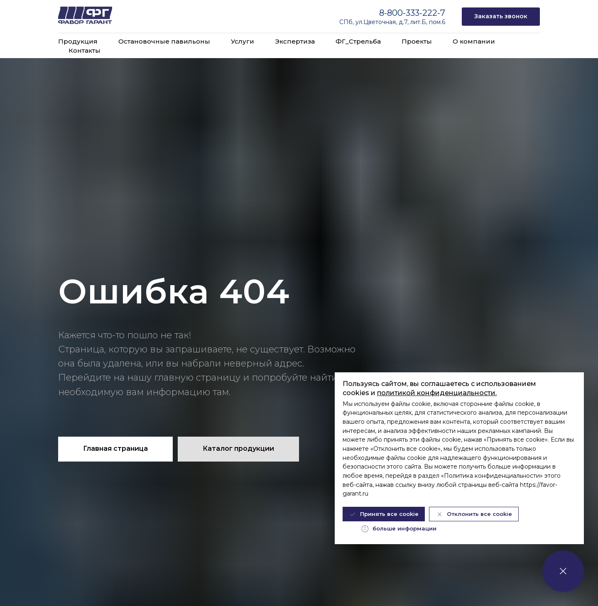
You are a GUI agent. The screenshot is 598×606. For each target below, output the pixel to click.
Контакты (84, 50)
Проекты (417, 41)
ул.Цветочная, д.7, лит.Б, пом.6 (400, 22)
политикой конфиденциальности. (437, 393)
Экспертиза (295, 41)
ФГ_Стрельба (358, 41)
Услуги (242, 41)
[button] (501, 16)
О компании (474, 41)
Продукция (78, 41)
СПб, (347, 22)
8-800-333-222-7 (412, 13)
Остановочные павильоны (164, 41)
